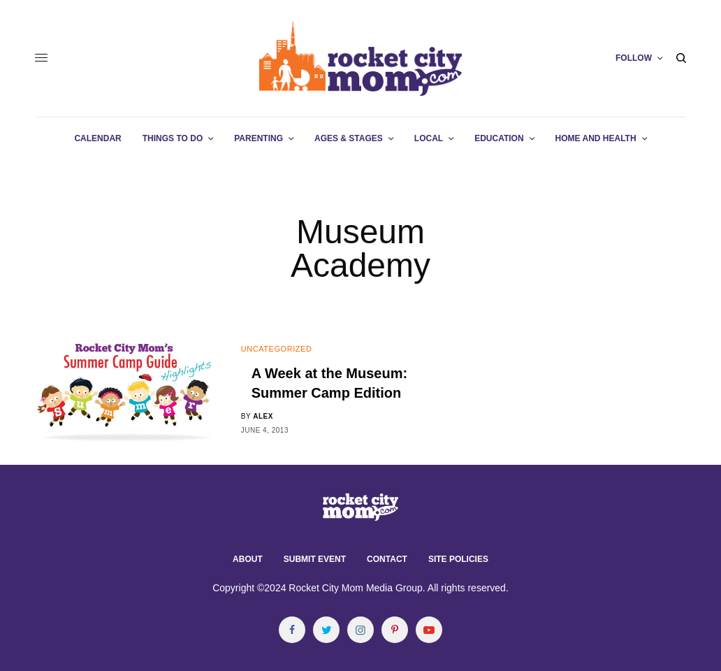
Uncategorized (276, 349)
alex (263, 416)
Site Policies (458, 559)
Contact (387, 559)
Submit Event (315, 559)
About (248, 559)
